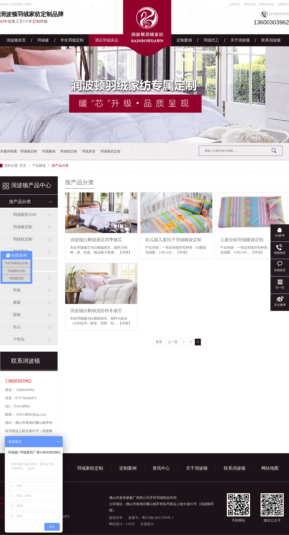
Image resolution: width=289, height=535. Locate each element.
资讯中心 (161, 468)
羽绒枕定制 (68, 151)
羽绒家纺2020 (24, 215)
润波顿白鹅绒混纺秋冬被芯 (96, 310)
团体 (17, 315)
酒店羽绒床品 (106, 40)
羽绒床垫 (88, 151)
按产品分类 (60, 165)
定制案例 (184, 40)
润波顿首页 (16, 40)
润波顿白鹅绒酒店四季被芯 (96, 239)
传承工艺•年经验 (46, 17)
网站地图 (250, 4)
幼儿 (17, 327)
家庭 (17, 302)
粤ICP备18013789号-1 (157, 518)
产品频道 (39, 165)
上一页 (173, 342)
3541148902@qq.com (31, 414)
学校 (17, 290)
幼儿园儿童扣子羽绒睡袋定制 (173, 239)
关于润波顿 (240, 40)
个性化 (19, 339)
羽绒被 (43, 40)
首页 (23, 165)
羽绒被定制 (28, 151)
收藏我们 (283, 4)
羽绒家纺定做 (110, 151)
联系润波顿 (266, 4)
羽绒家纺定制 (90, 468)
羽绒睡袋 (48, 151)
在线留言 (235, 4)
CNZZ (130, 524)
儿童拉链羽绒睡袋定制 (241, 239)
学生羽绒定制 (72, 40)
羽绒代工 (211, 40)
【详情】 (125, 252)
